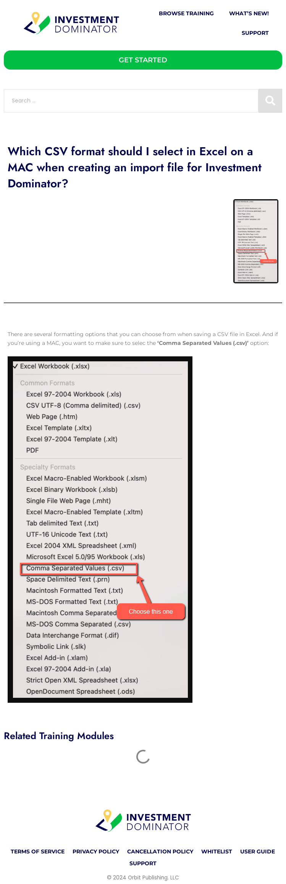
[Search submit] (270, 101)
